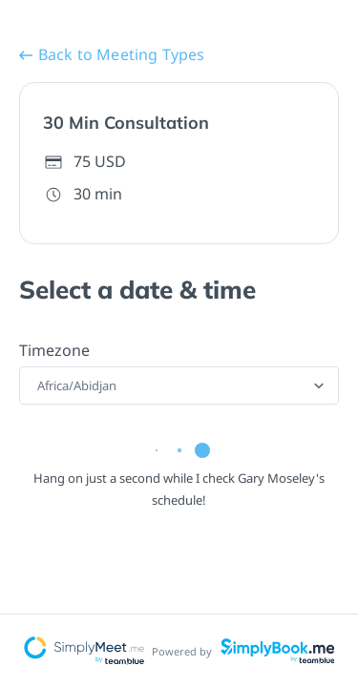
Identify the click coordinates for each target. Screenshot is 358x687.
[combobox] (38, 385)
